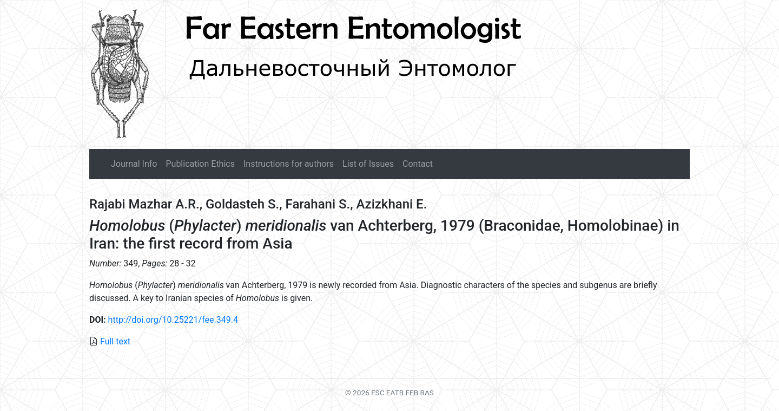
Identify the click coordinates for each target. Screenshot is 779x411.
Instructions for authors (288, 164)
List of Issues (368, 164)
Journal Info (134, 164)
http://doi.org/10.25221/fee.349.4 (173, 320)
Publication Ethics (200, 164)
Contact (417, 164)
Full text (115, 341)
